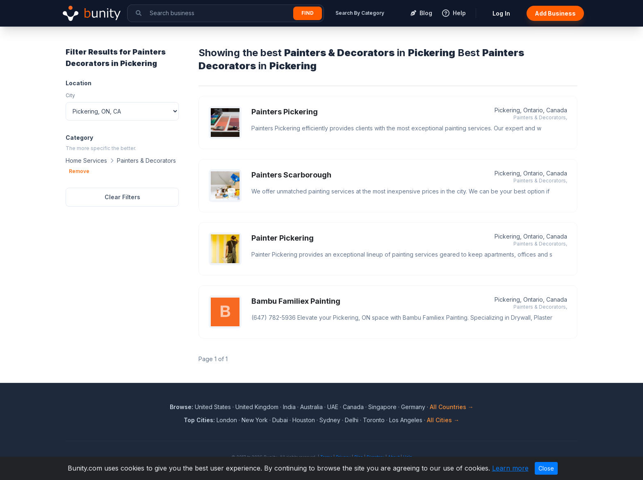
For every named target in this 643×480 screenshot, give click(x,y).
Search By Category (359, 13)
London (227, 419)
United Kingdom (256, 406)
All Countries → (452, 406)
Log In (501, 13)
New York (255, 419)
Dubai (280, 419)
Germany (413, 406)
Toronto (374, 419)
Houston (303, 419)
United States (213, 406)
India (289, 406)
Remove (79, 171)
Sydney (329, 419)
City (70, 95)
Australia (311, 406)
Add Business (555, 13)
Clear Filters (122, 196)
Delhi (351, 419)
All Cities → (443, 419)
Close (546, 468)
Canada (353, 406)
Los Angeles (405, 419)
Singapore (382, 406)
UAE (332, 406)
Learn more (510, 468)
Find (307, 13)
